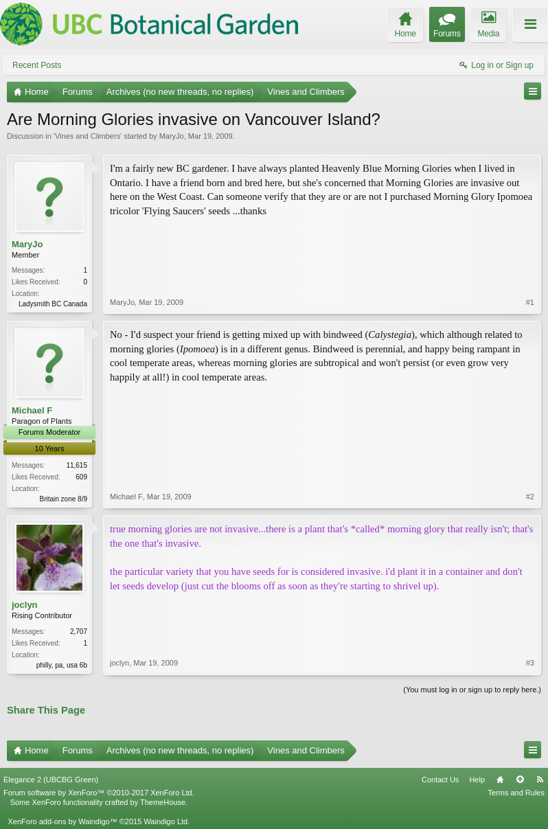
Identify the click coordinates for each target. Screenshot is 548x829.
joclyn (25, 605)
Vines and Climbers (87, 136)
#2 (530, 496)
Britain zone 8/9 (64, 499)
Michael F (32, 410)
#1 (530, 302)
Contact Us (440, 779)
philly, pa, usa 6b (61, 665)
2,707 (78, 631)
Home (500, 779)
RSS (540, 779)
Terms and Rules (516, 792)
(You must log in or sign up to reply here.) (472, 689)
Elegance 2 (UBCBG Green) (50, 779)
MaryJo (171, 136)
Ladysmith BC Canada (53, 304)
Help (477, 779)
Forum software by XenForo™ (98, 792)
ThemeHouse (162, 802)
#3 (530, 663)
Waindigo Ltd (165, 821)
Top (520, 779)
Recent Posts (36, 65)
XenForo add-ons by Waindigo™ (62, 821)
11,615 (76, 465)
